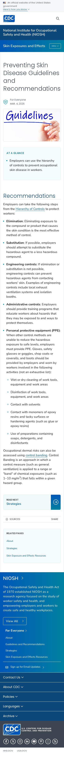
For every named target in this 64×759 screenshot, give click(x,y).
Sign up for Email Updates (25, 667)
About (9, 541)
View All (12, 621)
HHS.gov (8, 750)
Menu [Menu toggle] (55, 46)
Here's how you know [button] (16, 9)
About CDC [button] (13, 687)
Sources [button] (15, 519)
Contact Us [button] (13, 677)
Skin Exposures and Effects (24, 46)
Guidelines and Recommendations (25, 644)
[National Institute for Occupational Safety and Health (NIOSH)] (32, 578)
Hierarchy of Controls (30, 209)
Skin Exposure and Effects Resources (26, 555)
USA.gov (22, 750)
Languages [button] (13, 706)
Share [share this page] (54, 519)
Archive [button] (10, 716)
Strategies (11, 548)
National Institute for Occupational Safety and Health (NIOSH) (29, 32)
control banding (36, 455)
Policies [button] (10, 697)
